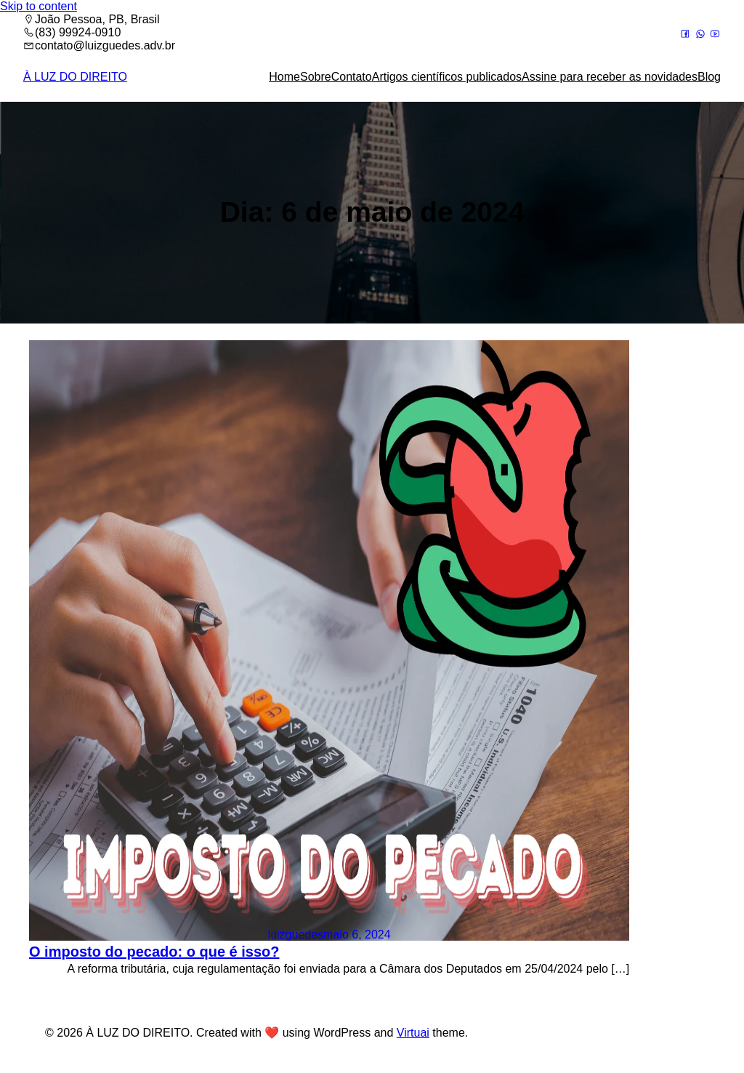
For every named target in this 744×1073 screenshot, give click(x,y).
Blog (709, 77)
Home (284, 77)
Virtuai (413, 1032)
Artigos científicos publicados (447, 77)
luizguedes (296, 935)
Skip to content (38, 6)
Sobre (315, 77)
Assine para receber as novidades (610, 77)
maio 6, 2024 (357, 935)
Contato (351, 77)
